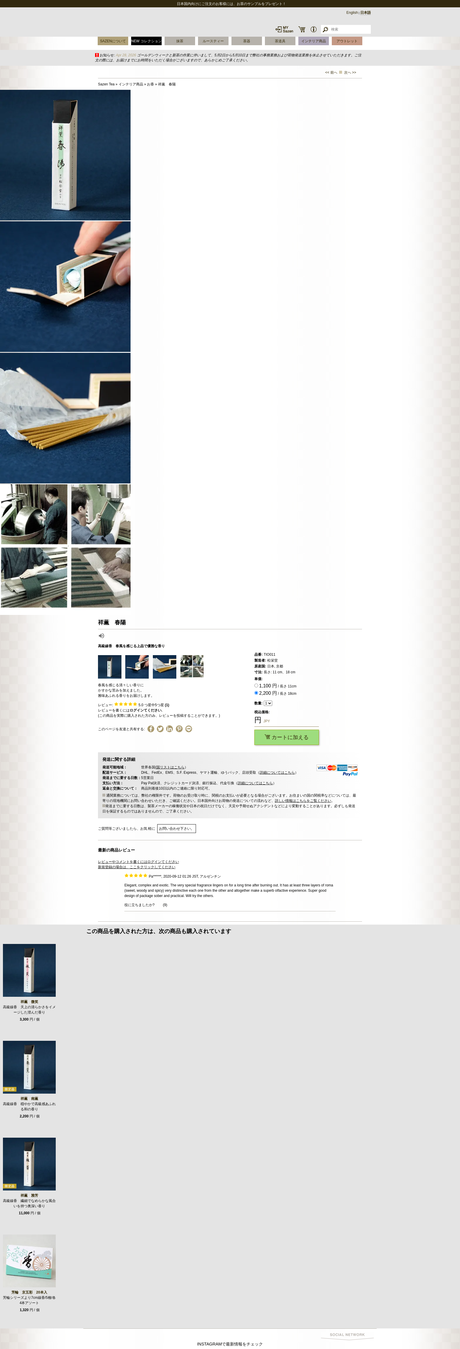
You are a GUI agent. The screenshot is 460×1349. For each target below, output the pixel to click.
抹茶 (179, 41)
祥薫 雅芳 (29, 1195)
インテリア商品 (313, 41)
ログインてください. (146, 710)
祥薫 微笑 (29, 1002)
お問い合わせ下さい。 (176, 829)
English (352, 13)
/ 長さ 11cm (277, 685)
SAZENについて (113, 41)
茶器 (246, 41)
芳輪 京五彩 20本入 (29, 1292)
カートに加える (287, 737)
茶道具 (280, 41)
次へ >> (350, 72)
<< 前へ (331, 72)
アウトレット (347, 41)
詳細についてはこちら (277, 772)
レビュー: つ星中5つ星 (133, 705)
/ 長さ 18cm (277, 693)
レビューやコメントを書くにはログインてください (138, 862)
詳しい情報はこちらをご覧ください (303, 801)
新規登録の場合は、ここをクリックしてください (136, 867)
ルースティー (213, 41)
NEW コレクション (146, 41)
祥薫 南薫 (29, 1099)
